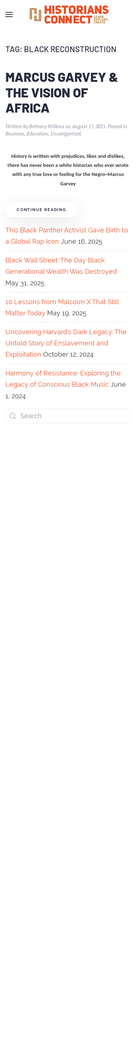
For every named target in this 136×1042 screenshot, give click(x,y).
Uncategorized (65, 133)
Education (37, 133)
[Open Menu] (9, 14)
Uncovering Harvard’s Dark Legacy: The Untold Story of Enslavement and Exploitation (66, 343)
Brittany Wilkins (46, 126)
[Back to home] (68, 14)
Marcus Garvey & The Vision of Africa (61, 92)
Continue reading (41, 209)
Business (14, 133)
